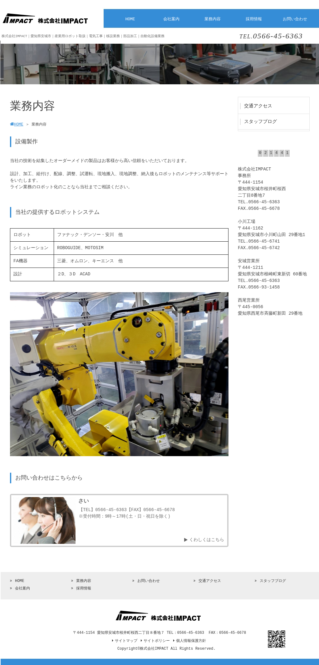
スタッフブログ (273, 581)
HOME (19, 581)
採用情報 (83, 588)
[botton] (18, 374)
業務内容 (83, 581)
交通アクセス (210, 581)
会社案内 (22, 588)
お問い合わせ (148, 581)
